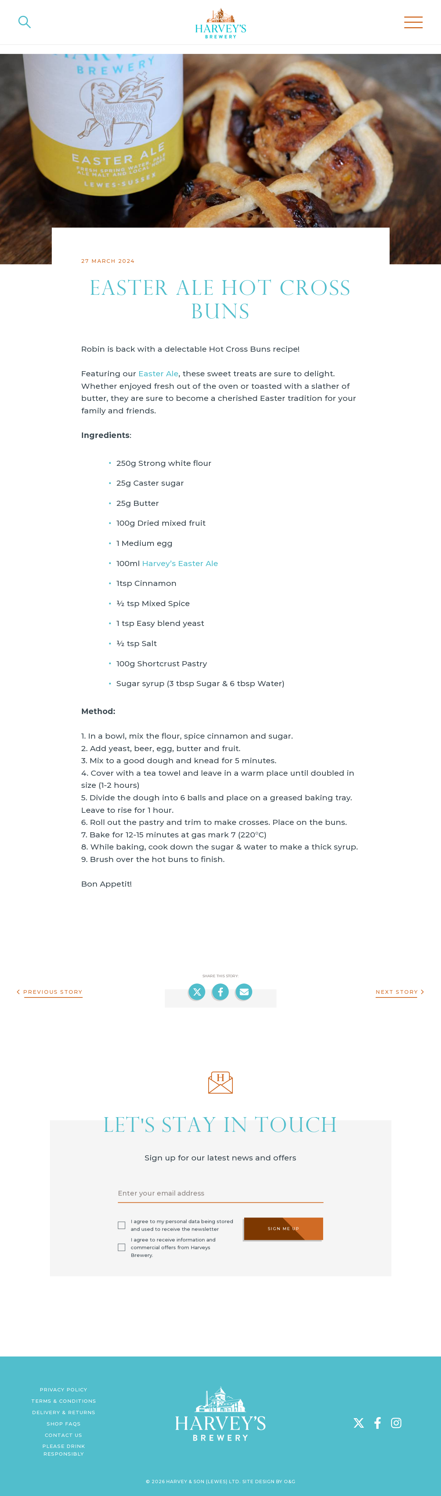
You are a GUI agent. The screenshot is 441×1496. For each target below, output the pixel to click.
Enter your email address (161, 1193)
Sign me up (284, 1228)
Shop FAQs (64, 1424)
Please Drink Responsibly (63, 1450)
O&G (290, 1481)
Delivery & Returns (63, 1412)
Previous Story (52, 992)
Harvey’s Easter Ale (180, 563)
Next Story (397, 992)
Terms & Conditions (63, 1401)
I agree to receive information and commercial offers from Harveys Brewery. (173, 1247)
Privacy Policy (63, 1389)
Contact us (63, 1435)
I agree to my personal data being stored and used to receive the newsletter (182, 1225)
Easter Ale (158, 373)
